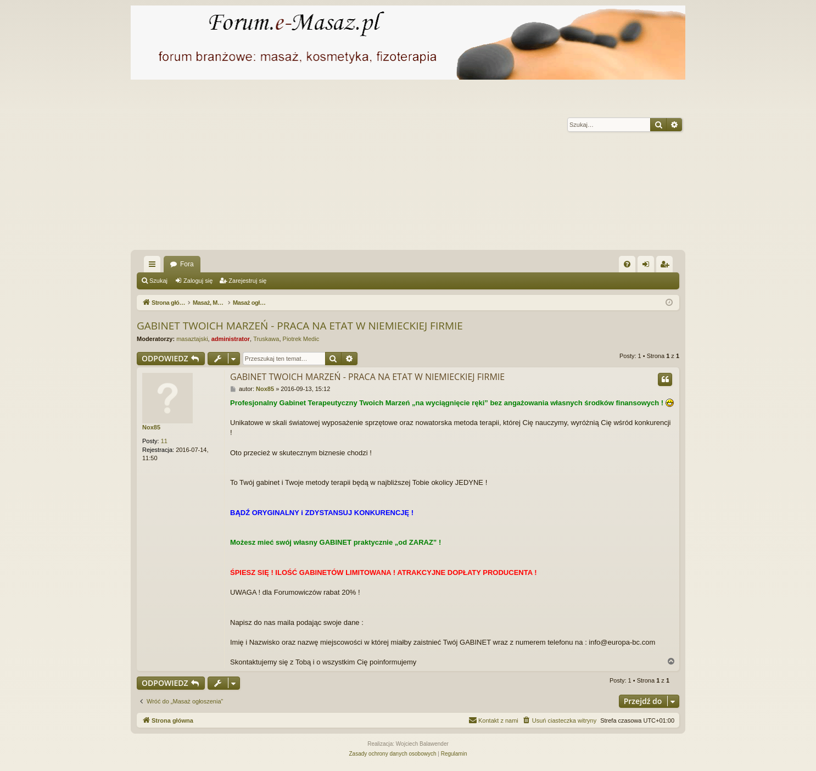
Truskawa (266, 339)
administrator (230, 339)
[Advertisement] (460, 167)
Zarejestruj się (247, 280)
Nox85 (151, 427)
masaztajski (192, 339)
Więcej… (154, 266)
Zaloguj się (198, 280)
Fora (187, 264)
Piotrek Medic (301, 339)
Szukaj (158, 280)
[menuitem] (627, 264)
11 (164, 441)
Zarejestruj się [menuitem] (667, 266)
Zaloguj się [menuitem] (648, 266)
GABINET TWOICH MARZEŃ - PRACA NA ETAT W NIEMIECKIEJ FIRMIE (300, 326)
